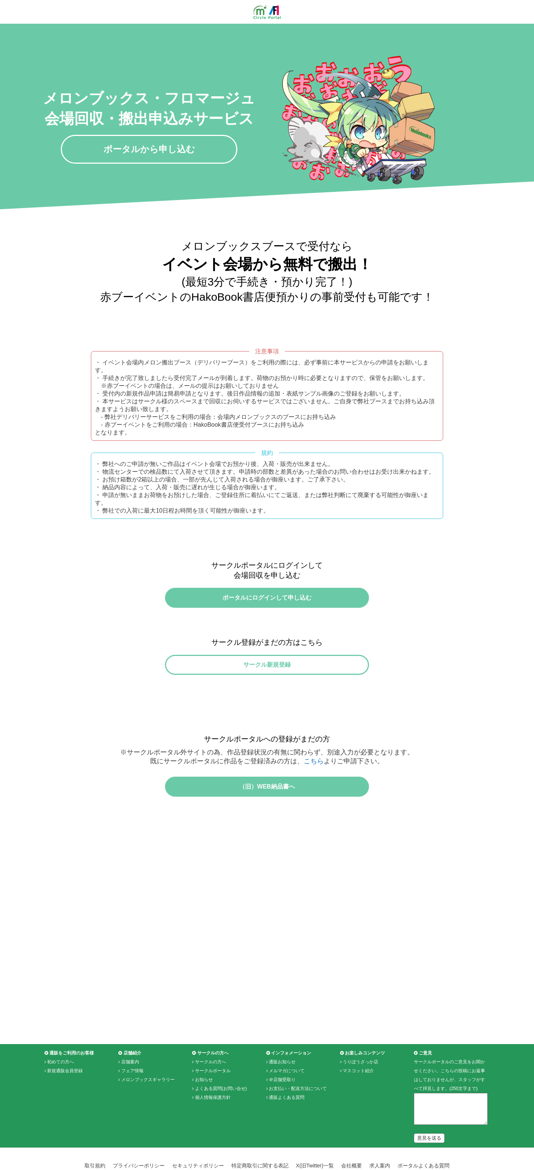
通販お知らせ (282, 1088)
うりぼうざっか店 (360, 1088)
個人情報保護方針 (213, 1124)
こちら (314, 779)
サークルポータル (213, 1097)
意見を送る (429, 1164)
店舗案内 (130, 1088)
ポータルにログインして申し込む (267, 602)
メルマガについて (286, 1097)
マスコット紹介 (358, 1097)
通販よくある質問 (286, 1124)
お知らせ (204, 1106)
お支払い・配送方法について (298, 1115)
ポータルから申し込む (149, 149)
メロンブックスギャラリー (148, 1106)
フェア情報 (132, 1097)
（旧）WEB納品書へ (267, 809)
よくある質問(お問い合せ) (221, 1115)
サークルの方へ (210, 1088)
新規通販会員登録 (65, 1097)
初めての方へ (60, 1088)
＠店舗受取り (282, 1106)
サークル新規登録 (267, 678)
